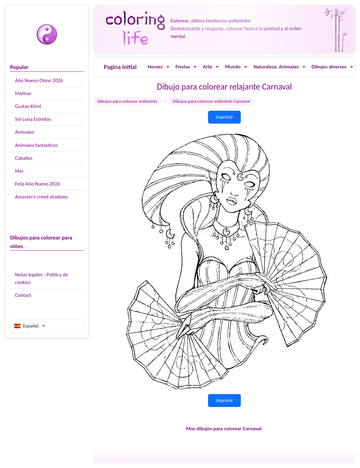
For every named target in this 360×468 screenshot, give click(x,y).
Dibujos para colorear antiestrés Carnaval (211, 101)
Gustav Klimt (28, 106)
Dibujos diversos (329, 66)
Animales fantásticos (36, 145)
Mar (19, 171)
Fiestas (183, 66)
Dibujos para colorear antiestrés (127, 101)
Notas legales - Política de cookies (41, 278)
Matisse (23, 93)
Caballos (23, 158)
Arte (207, 66)
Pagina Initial (120, 67)
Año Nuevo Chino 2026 (39, 80)
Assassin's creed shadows (41, 197)
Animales (24, 132)
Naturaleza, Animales (276, 66)
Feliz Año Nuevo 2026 (37, 184)
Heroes (155, 66)
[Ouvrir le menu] (168, 67)
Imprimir (224, 117)
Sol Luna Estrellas (33, 119)
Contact (23, 295)
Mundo (233, 66)
